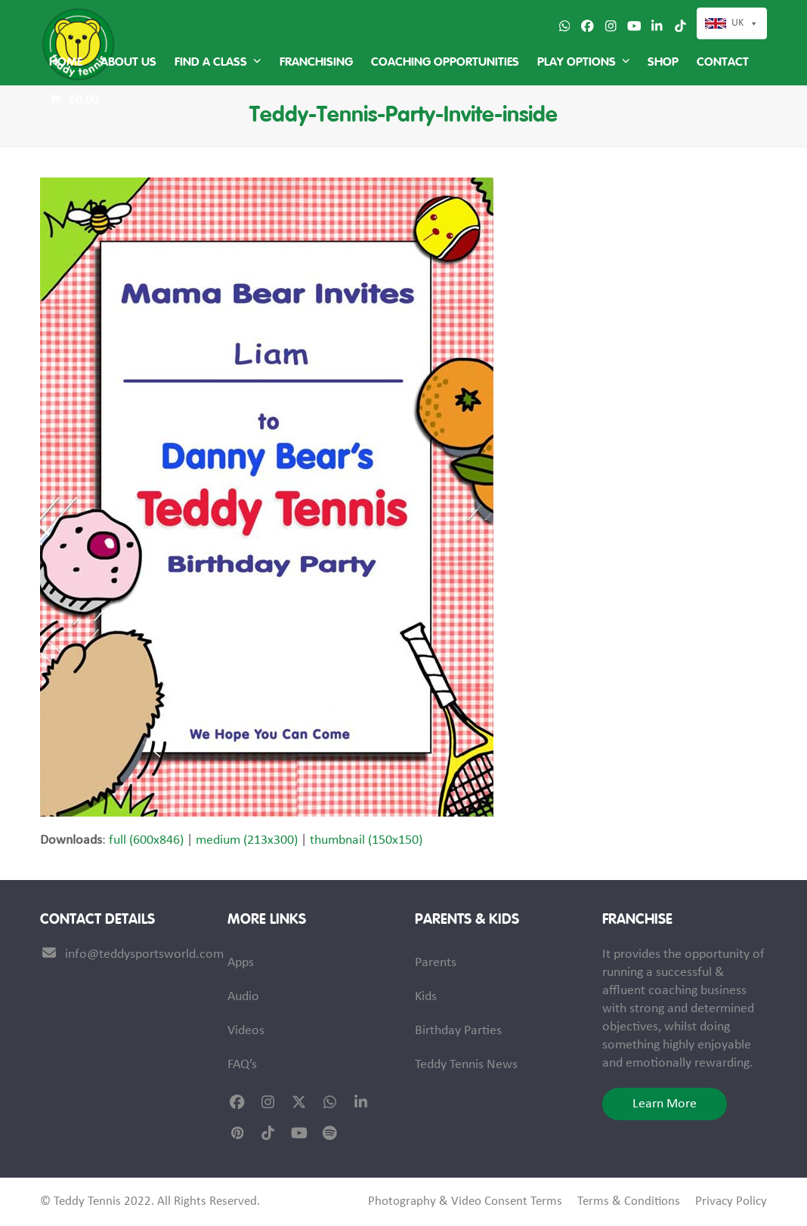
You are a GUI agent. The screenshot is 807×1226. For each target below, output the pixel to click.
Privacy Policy (731, 1202)
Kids (426, 997)
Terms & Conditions (628, 1202)
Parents (435, 963)
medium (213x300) (247, 840)
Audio (243, 997)
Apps (240, 963)
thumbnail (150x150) (366, 840)
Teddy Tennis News (466, 1065)
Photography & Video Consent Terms (465, 1202)
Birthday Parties (458, 1031)
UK (737, 23)
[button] (74, 100)
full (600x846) (146, 840)
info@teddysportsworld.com (144, 954)
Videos (245, 1031)
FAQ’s (242, 1065)
